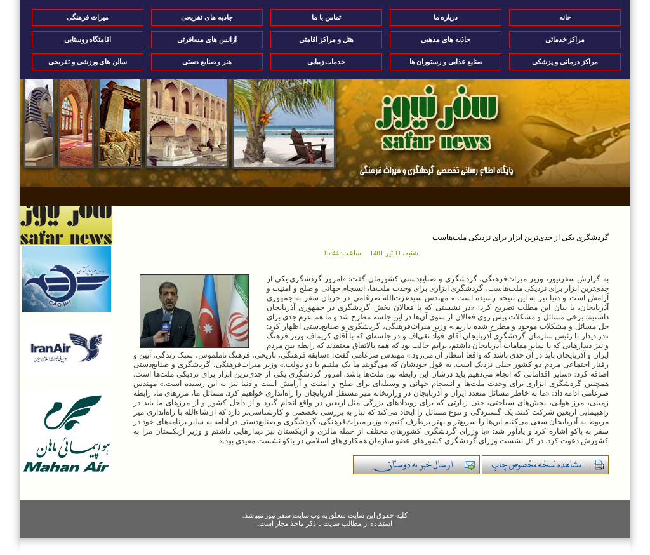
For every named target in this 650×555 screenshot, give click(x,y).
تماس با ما (326, 17)
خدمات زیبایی (326, 61)
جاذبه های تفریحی (207, 17)
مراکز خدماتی (565, 39)
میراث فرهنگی (88, 17)
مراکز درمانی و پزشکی (564, 61)
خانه (565, 17)
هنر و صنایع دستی (207, 61)
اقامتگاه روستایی (88, 39)
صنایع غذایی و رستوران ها (445, 61)
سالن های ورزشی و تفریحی (87, 61)
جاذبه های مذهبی (445, 39)
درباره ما (446, 17)
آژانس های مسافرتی (207, 39)
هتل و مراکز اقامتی (326, 39)
